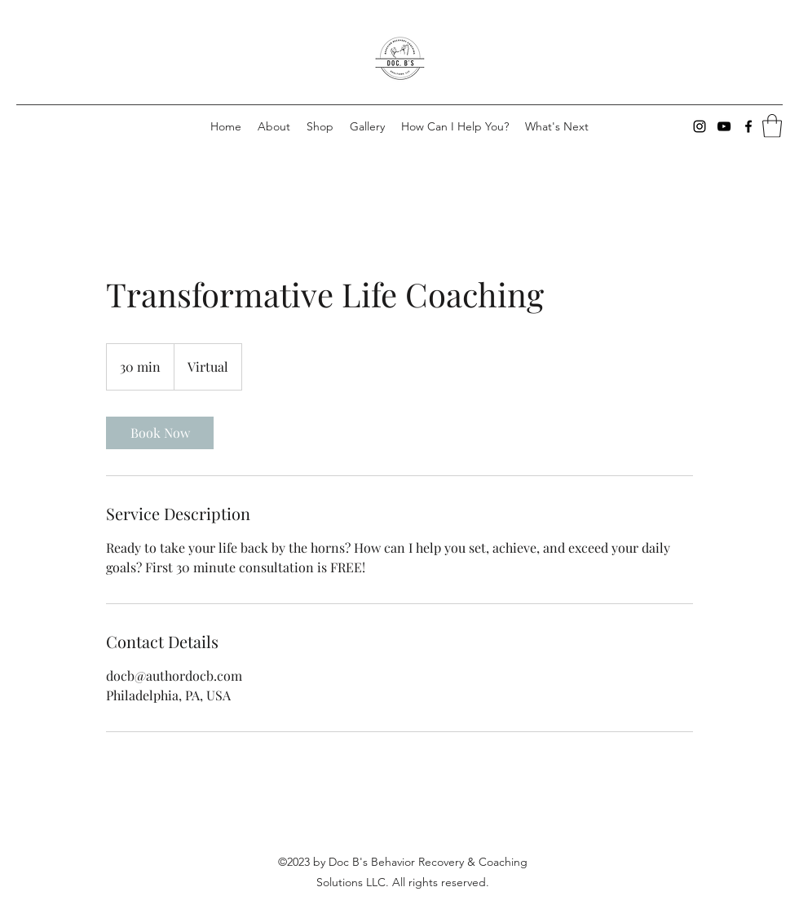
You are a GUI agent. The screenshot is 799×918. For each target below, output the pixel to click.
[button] (772, 126)
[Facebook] (748, 126)
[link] (160, 433)
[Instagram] (699, 126)
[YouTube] (724, 126)
